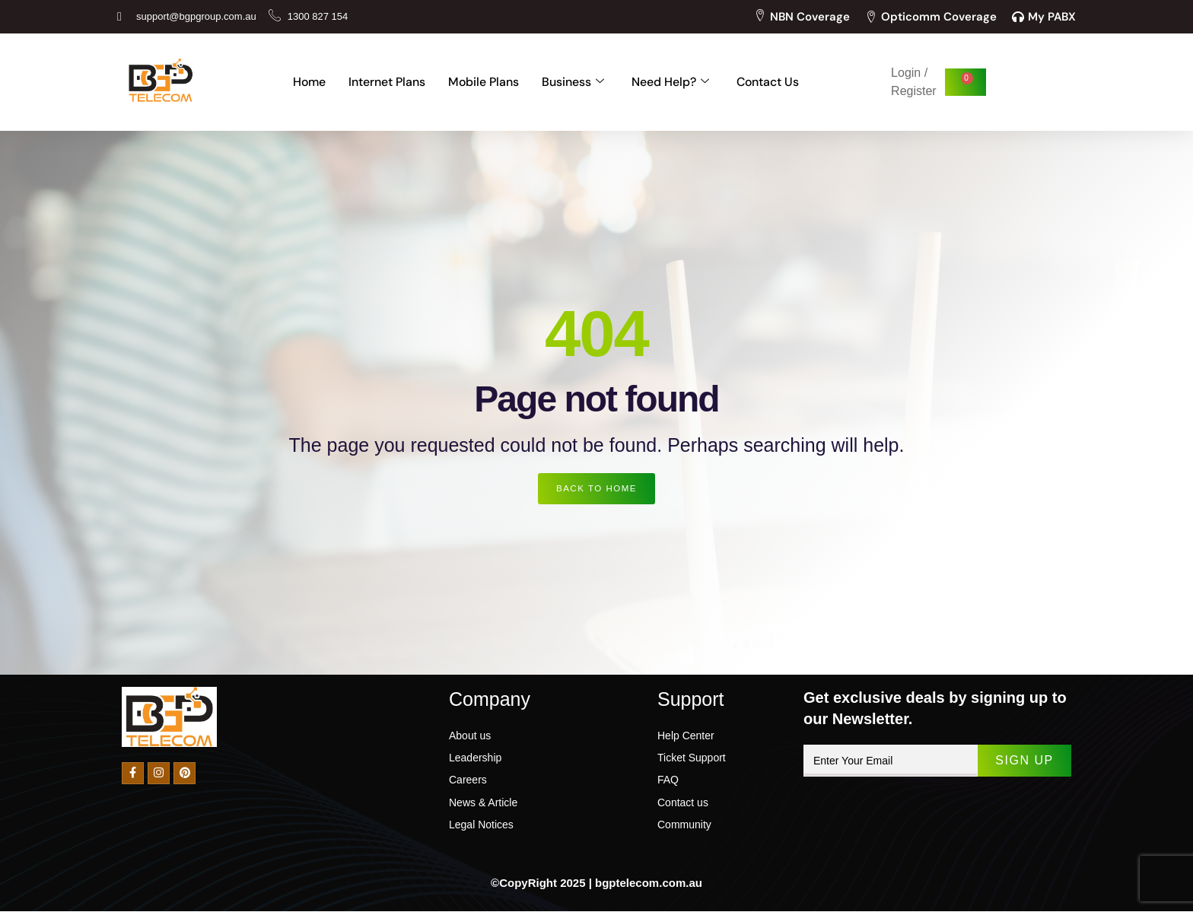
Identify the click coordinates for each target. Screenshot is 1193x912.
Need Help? (670, 82)
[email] (889, 761)
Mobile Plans (483, 82)
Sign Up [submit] (1023, 761)
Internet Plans (386, 82)
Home (308, 82)
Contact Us (768, 82)
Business (573, 82)
